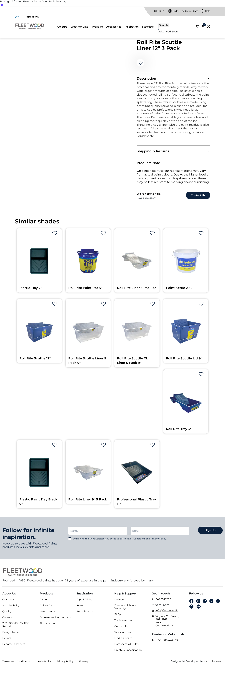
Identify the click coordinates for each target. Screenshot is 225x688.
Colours (62, 27)
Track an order (123, 621)
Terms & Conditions (134, 540)
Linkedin (218, 603)
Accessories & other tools (55, 618)
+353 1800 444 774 (166, 641)
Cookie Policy (43, 663)
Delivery (119, 601)
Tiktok (205, 603)
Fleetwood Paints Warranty (125, 608)
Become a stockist (13, 645)
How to (81, 607)
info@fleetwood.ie (166, 612)
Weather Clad (79, 27)
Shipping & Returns (154, 152)
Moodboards (85, 613)
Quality (6, 613)
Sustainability (10, 607)
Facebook (191, 602)
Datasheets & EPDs (126, 645)
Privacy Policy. (159, 540)
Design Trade (10, 633)
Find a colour (48, 624)
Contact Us (121, 627)
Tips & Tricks (84, 601)
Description (147, 79)
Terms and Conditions (16, 663)
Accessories (113, 27)
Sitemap (83, 663)
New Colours (48, 613)
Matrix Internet (213, 662)
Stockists (148, 27)
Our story (8, 601)
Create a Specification (128, 651)
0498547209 (163, 600)
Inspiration (132, 27)
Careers (7, 618)
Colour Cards (48, 607)
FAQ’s (117, 615)
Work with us (122, 633)
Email (198, 608)
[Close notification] (2, 4)
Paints (44, 601)
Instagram (198, 603)
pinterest (191, 608)
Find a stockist (123, 639)
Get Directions (164, 627)
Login (208, 26)
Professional (32, 16)
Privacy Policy (65, 663)
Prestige (97, 27)
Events (6, 639)
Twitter (211, 603)
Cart (204, 25)
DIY (17, 16)
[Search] (175, 22)
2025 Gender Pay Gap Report (15, 626)
